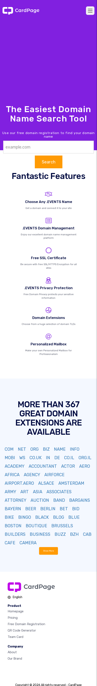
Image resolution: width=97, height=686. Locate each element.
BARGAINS (79, 500)
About (12, 652)
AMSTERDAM (71, 483)
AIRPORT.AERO (19, 483)
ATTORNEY (15, 500)
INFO (74, 449)
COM (9, 449)
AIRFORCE (54, 474)
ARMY (10, 491)
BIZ (46, 449)
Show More (48, 551)
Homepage (16, 611)
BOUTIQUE (36, 525)
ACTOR (68, 466)
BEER (30, 508)
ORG (34, 449)
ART (24, 491)
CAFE (10, 542)
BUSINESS (40, 534)
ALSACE (46, 483)
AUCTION (40, 500)
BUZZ (60, 534)
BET (64, 508)
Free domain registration (26, 624)
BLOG (58, 517)
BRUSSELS (62, 525)
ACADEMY (14, 466)
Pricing (13, 618)
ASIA (37, 491)
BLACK (42, 517)
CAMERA (28, 542)
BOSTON (13, 525)
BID (75, 508)
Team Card (15, 637)
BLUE (74, 517)
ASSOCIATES (59, 491)
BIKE (9, 517)
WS (22, 457)
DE (57, 457)
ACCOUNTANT (43, 466)
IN (48, 457)
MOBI (10, 457)
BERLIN (47, 508)
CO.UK (36, 457)
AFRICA (12, 474)
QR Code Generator (22, 630)
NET (22, 449)
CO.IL (69, 457)
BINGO (24, 517)
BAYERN (13, 508)
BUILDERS (15, 534)
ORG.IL (85, 457)
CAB (87, 534)
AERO (84, 466)
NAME (60, 449)
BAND (59, 500)
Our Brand (15, 658)
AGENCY (32, 474)
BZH (74, 534)
